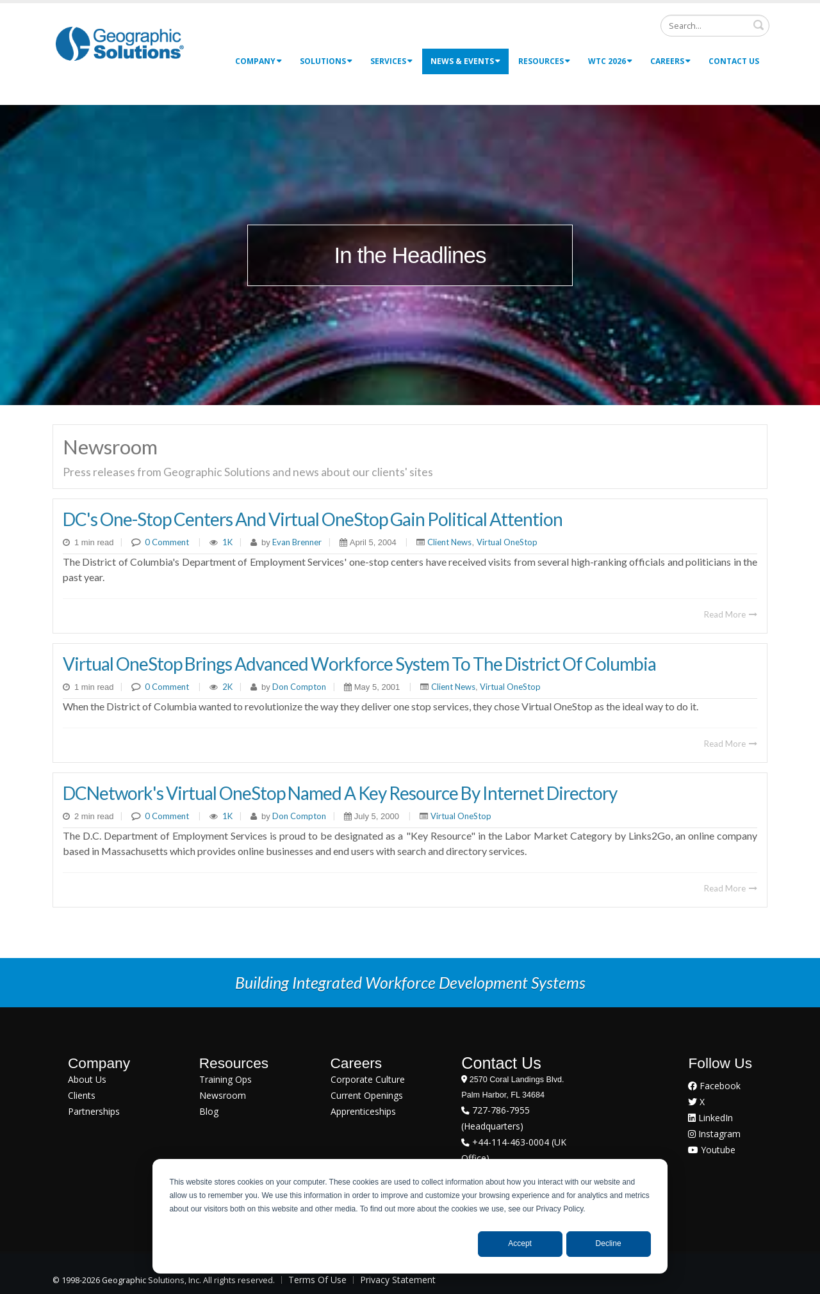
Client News (449, 542)
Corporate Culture (368, 1079)
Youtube (711, 1150)
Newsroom (222, 1095)
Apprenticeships (363, 1111)
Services (391, 61)
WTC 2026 (610, 61)
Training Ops (225, 1079)
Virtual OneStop (507, 542)
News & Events (465, 61)
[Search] (714, 25)
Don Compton (298, 687)
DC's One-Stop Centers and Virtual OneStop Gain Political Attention (312, 519)
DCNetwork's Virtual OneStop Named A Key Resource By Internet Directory (340, 793)
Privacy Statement (398, 1280)
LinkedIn (710, 1118)
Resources (544, 61)
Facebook (714, 1086)
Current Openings (367, 1095)
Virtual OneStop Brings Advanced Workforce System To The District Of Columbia (359, 664)
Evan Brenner (296, 542)
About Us (87, 1079)
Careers (670, 61)
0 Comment (167, 542)
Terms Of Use (317, 1280)
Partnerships (94, 1111)
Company (258, 61)
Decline (608, 1243)
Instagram (714, 1134)
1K (227, 542)
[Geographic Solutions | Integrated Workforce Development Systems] (119, 43)
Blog (208, 1111)
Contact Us (734, 61)
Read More (730, 614)
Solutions (326, 61)
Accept (520, 1243)
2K (227, 687)
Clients (81, 1095)
